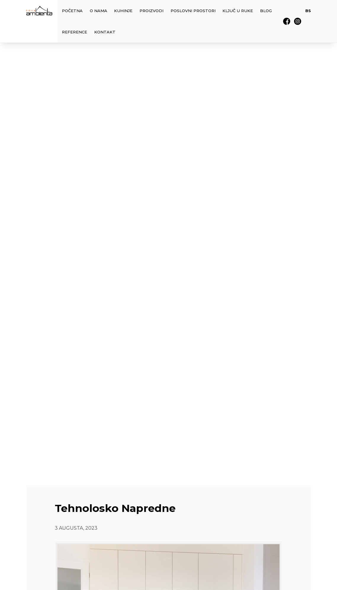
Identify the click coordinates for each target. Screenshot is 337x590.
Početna (72, 10)
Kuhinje (123, 10)
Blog (266, 10)
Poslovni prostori (193, 10)
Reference (74, 32)
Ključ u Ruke (237, 10)
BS (308, 10)
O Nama (98, 10)
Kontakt (104, 32)
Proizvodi (151, 10)
